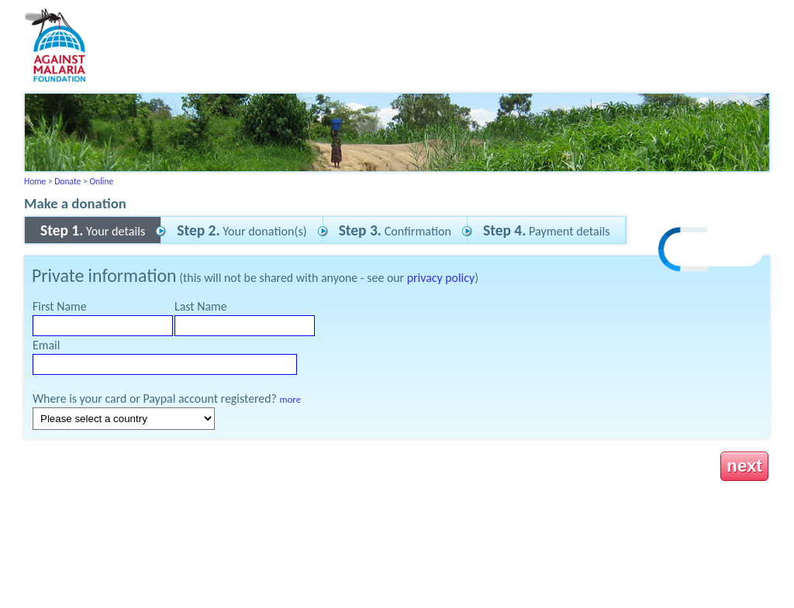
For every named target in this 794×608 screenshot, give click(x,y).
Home (35, 181)
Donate (67, 181)
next (744, 466)
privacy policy (441, 277)
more (290, 399)
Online (101, 181)
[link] (712, 251)
